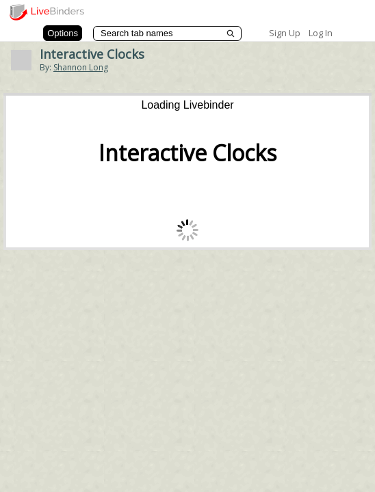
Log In (321, 33)
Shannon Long (80, 67)
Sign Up (284, 33)
